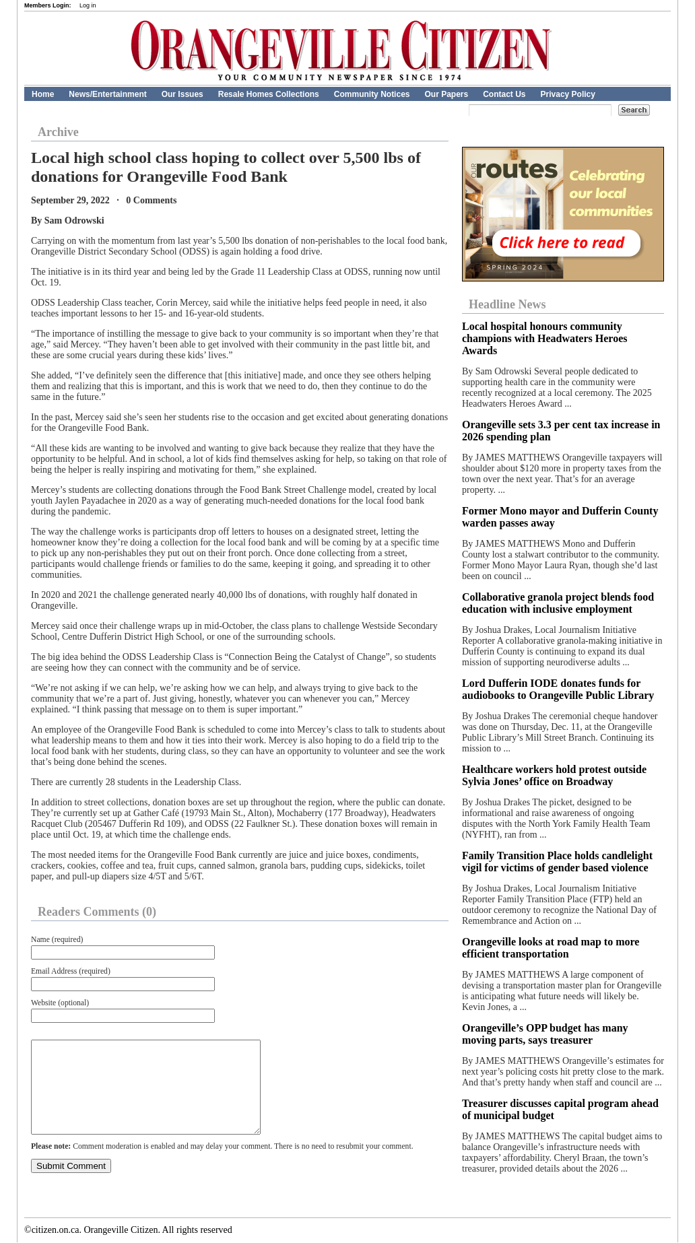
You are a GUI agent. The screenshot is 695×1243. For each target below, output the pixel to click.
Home (43, 94)
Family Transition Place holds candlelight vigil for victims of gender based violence (557, 861)
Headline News (507, 304)
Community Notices (372, 94)
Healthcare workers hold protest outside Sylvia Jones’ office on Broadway (554, 775)
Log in (87, 5)
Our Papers (446, 94)
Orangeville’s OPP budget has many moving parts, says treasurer (545, 1034)
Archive (58, 132)
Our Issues (182, 94)
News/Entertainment (107, 94)
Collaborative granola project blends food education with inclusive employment (558, 603)
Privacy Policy (568, 94)
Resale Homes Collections (268, 94)
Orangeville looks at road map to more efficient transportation (550, 948)
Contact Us (504, 94)
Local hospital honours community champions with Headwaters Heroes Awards (544, 338)
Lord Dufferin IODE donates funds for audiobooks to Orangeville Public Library (558, 689)
